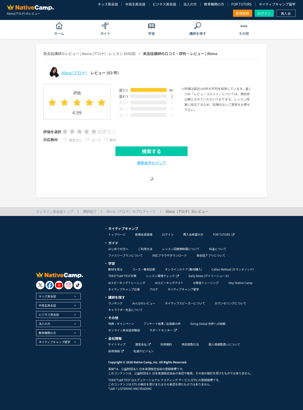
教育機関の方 (214, 4)
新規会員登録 (143, 234)
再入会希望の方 (193, 234)
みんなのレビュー (143, 303)
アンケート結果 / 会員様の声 (162, 324)
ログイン (264, 13)
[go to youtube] (59, 285)
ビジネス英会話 (164, 4)
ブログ (153, 289)
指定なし (75, 140)
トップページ (117, 234)
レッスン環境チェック (162, 276)
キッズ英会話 (108, 4)
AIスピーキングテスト (169, 283)
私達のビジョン (143, 351)
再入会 (286, 13)
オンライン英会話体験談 (124, 330)
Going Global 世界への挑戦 (208, 324)
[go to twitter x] (40, 285)
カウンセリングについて (230, 303)
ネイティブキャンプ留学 (277, 4)
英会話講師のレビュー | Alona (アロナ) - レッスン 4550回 (89, 53)
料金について (218, 249)
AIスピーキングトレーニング (126, 283)
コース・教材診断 (143, 269)
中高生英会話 (135, 4)
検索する (151, 151)
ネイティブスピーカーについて (185, 303)
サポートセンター (163, 330)
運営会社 (143, 344)
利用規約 (166, 344)
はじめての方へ (118, 249)
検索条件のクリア (151, 162)
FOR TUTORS (241, 4)
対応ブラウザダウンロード (169, 255)
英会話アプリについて (210, 255)
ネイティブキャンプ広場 (124, 289)
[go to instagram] (68, 285)
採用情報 (116, 351)
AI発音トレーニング (206, 283)
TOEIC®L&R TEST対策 (122, 276)
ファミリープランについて (125, 255)
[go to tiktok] (78, 285)
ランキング (115, 303)
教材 (112, 140)
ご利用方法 (145, 249)
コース (96, 140)
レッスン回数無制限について (181, 249)
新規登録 (242, 13)
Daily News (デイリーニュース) (209, 276)
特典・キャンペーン (121, 324)
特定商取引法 (190, 344)
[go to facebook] (49, 285)
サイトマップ (117, 344)
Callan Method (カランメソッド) (233, 269)
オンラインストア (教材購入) (183, 269)
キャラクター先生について (125, 310)
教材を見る (115, 269)
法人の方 (190, 4)
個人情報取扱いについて (224, 344)
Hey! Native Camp (240, 283)
